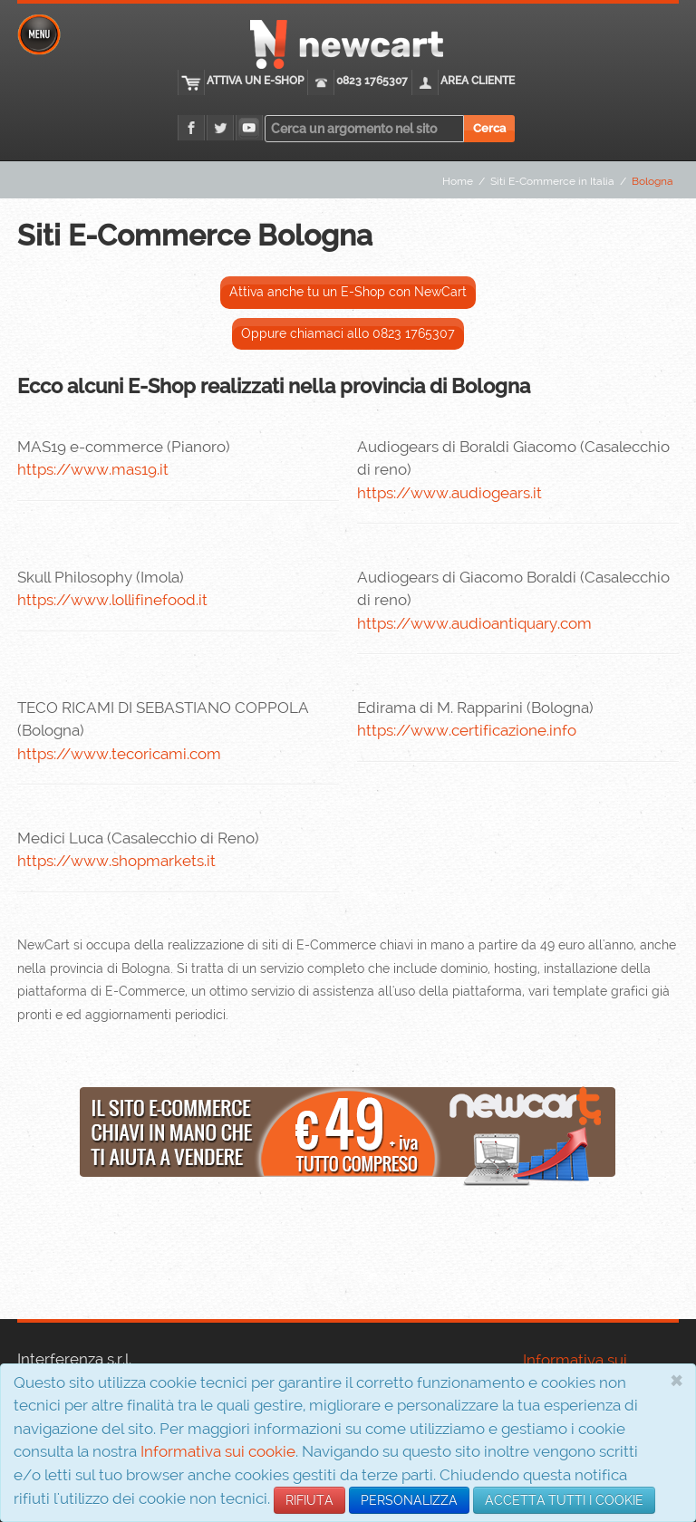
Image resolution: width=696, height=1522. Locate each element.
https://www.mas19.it (93, 469)
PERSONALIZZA (409, 1500)
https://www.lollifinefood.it (112, 600)
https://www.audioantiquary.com (474, 623)
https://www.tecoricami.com (119, 754)
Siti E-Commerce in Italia (552, 181)
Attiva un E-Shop (255, 80)
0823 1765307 (372, 80)
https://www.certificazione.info (466, 730)
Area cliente (477, 80)
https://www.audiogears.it (449, 493)
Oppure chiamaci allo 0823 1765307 (348, 333)
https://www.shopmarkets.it (116, 861)
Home (457, 181)
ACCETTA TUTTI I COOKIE (564, 1500)
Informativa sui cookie (217, 1451)
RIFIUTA (309, 1500)
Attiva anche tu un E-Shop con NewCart (348, 291)
